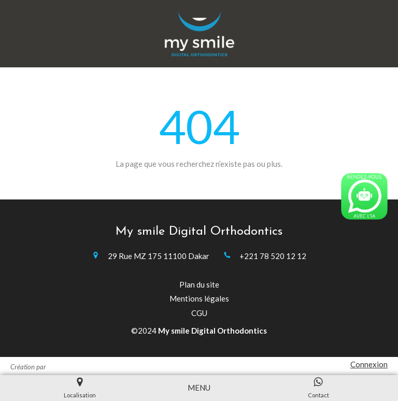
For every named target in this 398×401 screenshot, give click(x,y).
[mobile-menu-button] (199, 388)
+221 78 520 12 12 (272, 256)
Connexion (369, 364)
